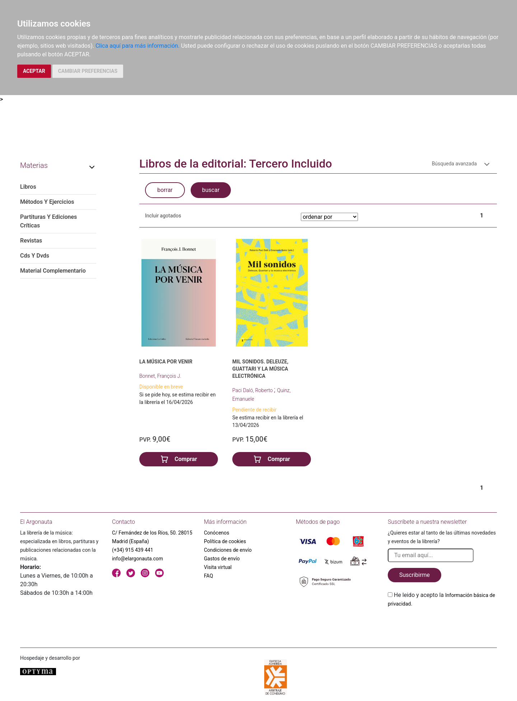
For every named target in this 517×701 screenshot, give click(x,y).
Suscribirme (414, 574)
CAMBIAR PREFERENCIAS (87, 71)
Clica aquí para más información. (138, 45)
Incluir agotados (163, 215)
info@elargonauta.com (137, 558)
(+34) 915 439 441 (132, 550)
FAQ (208, 576)
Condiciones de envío (228, 550)
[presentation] (442, 625)
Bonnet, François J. (160, 376)
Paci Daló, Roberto (253, 390)
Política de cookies (225, 541)
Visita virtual (218, 567)
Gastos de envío (222, 558)
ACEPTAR (34, 71)
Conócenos (216, 533)
